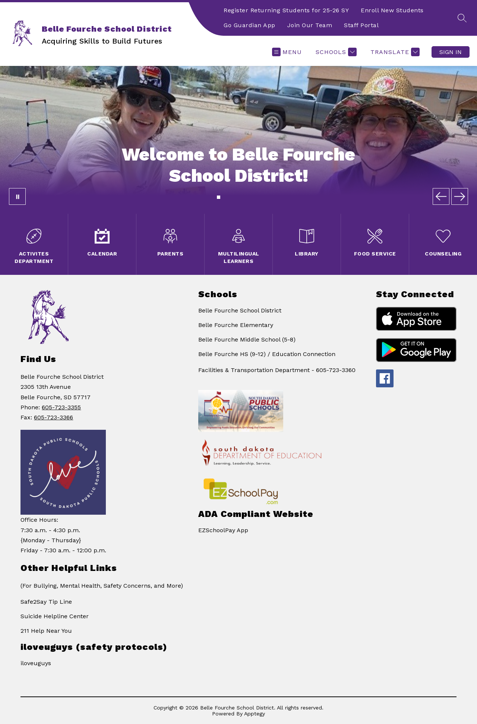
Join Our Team (309, 25)
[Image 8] (249, 197)
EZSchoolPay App (223, 530)
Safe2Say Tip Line (46, 601)
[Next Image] (459, 196)
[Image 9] (254, 197)
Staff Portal (361, 25)
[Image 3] (227, 197)
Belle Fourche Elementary (235, 324)
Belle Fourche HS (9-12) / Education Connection (266, 354)
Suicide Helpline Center (54, 616)
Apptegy (254, 714)
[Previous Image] (441, 196)
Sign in (450, 51)
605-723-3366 (53, 417)
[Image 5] (236, 197)
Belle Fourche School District (239, 310)
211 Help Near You (46, 630)
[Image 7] (245, 197)
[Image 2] (223, 197)
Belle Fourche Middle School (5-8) (247, 339)
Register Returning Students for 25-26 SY (286, 10)
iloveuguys (35, 663)
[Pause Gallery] (17, 196)
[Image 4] (232, 197)
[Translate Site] (394, 52)
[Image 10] (258, 197)
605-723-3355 (61, 407)
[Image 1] (218, 197)
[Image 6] (241, 197)
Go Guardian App (249, 25)
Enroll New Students (392, 10)
